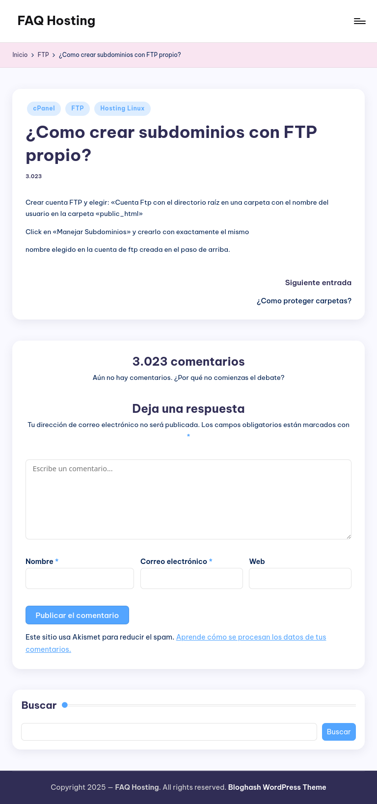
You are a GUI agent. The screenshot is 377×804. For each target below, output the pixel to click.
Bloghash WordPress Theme (277, 787)
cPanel (44, 108)
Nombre (42, 561)
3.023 (34, 176)
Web (257, 561)
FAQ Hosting (56, 20)
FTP (77, 108)
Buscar (38, 705)
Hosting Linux (122, 108)
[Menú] (359, 21)
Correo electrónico (176, 561)
